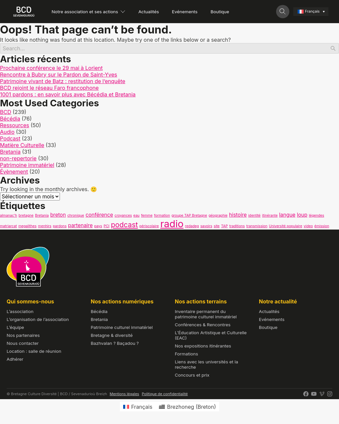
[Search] (169, 48)
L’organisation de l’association (38, 319)
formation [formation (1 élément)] (162, 215)
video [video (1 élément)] (308, 226)
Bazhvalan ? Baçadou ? (115, 343)
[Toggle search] (282, 11)
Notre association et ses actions (88, 11)
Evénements (185, 11)
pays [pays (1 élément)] (98, 226)
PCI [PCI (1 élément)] (106, 226)
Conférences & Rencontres (202, 325)
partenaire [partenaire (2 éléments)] (80, 225)
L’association (20, 311)
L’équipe (15, 327)
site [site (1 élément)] (217, 226)
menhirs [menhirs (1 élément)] (44, 226)
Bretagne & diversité (112, 335)
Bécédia (10, 118)
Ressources (14, 125)
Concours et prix (192, 375)
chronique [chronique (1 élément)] (75, 215)
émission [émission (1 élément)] (322, 226)
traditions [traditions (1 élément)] (237, 226)
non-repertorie (18, 158)
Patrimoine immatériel (27, 165)
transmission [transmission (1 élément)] (256, 226)
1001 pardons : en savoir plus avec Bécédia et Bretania (68, 94)
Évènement (14, 171)
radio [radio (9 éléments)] (171, 224)
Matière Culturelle (22, 145)
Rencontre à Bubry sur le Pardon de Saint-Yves (58, 74)
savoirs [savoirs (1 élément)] (206, 226)
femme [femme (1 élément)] (147, 215)
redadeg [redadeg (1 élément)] (192, 226)
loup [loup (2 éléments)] (302, 215)
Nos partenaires (23, 335)
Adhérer (15, 359)
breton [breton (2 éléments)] (58, 215)
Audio (7, 132)
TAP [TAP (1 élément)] (224, 226)
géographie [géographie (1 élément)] (218, 215)
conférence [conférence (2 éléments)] (99, 215)
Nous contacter (23, 343)
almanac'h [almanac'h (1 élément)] (8, 215)
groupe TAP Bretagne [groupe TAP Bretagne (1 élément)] (189, 215)
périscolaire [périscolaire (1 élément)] (149, 226)
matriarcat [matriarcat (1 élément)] (8, 226)
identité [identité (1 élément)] (254, 215)
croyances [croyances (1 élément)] (123, 215)
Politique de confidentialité (165, 394)
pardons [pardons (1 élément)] (60, 226)
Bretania (10, 151)
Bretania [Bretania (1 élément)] (42, 215)
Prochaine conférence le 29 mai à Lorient (51, 68)
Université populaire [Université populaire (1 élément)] (285, 226)
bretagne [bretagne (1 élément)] (26, 215)
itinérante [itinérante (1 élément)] (270, 215)
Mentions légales (124, 394)
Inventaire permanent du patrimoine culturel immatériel (206, 314)
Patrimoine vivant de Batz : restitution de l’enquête (62, 81)
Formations (186, 354)
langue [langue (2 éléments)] (287, 215)
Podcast (10, 138)
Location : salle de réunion (34, 351)
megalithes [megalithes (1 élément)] (27, 226)
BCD (5, 112)
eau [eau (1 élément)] (136, 215)
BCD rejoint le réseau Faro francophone (49, 87)
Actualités (149, 11)
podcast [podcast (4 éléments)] (124, 224)
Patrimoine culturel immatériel (122, 327)
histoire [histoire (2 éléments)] (238, 215)
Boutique (220, 11)
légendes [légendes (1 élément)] (316, 215)
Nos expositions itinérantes (203, 346)
